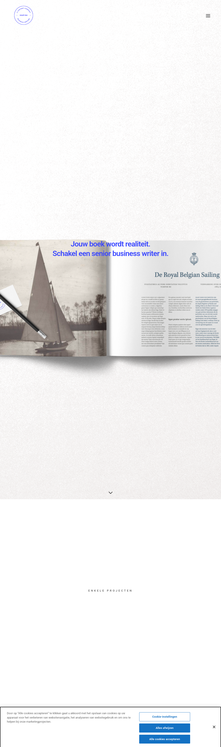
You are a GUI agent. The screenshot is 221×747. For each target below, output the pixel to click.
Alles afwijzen (165, 729)
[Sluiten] (214, 728)
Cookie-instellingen (164, 718)
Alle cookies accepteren (164, 740)
